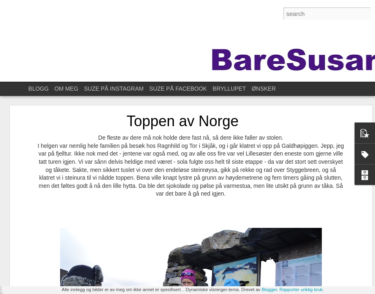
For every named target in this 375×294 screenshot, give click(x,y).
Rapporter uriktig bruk (301, 289)
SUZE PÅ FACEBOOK (178, 88)
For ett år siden (36, 258)
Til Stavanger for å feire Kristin (53, 276)
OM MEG (66, 88)
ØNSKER (263, 88)
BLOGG (38, 88)
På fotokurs (32, 240)
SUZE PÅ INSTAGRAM (114, 88)
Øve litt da (31, 221)
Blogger (269, 289)
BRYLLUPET (229, 88)
